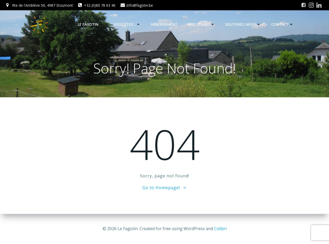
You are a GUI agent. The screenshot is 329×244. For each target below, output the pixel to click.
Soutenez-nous (243, 24)
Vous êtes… (127, 24)
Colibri (220, 228)
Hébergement (164, 24)
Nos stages (201, 24)
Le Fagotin (90, 24)
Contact (282, 24)
